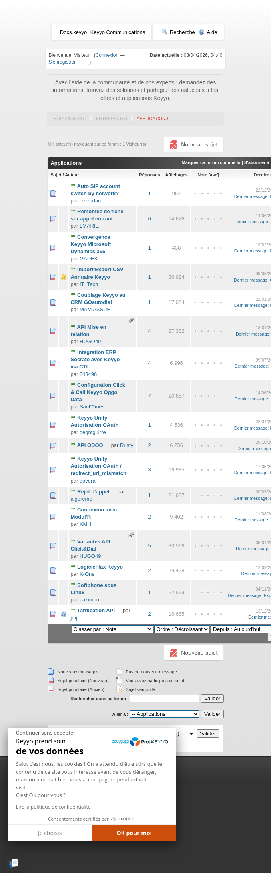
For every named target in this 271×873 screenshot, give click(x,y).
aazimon (89, 600)
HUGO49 (90, 341)
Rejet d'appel (93, 492)
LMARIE (89, 226)
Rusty (126, 445)
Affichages (176, 174)
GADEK (89, 259)
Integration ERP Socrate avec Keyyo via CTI (95, 359)
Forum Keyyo (70, 118)
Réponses (149, 174)
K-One (87, 574)
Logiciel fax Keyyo (100, 567)
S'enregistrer (62, 62)
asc (213, 174)
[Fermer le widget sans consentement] (45, 733)
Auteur (72, 174)
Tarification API (96, 610)
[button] (14, 863)
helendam (91, 201)
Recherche (178, 32)
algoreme (81, 499)
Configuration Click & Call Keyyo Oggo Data (97, 392)
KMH (85, 524)
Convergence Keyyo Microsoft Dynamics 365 (90, 244)
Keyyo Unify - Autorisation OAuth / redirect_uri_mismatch (98, 466)
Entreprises (111, 118)
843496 (88, 374)
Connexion (107, 55)
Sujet (55, 174)
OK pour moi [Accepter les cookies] (134, 833)
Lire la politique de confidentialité (53, 806)
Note (202, 174)
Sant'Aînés (92, 407)
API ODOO (90, 445)
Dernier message (251, 196)
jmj (73, 618)
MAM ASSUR (95, 309)
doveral (88, 481)
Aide (207, 32)
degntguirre (93, 432)
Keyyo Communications (117, 32)
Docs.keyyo (73, 32)
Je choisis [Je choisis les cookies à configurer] (50, 833)
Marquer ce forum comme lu (211, 162)
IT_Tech (89, 284)
